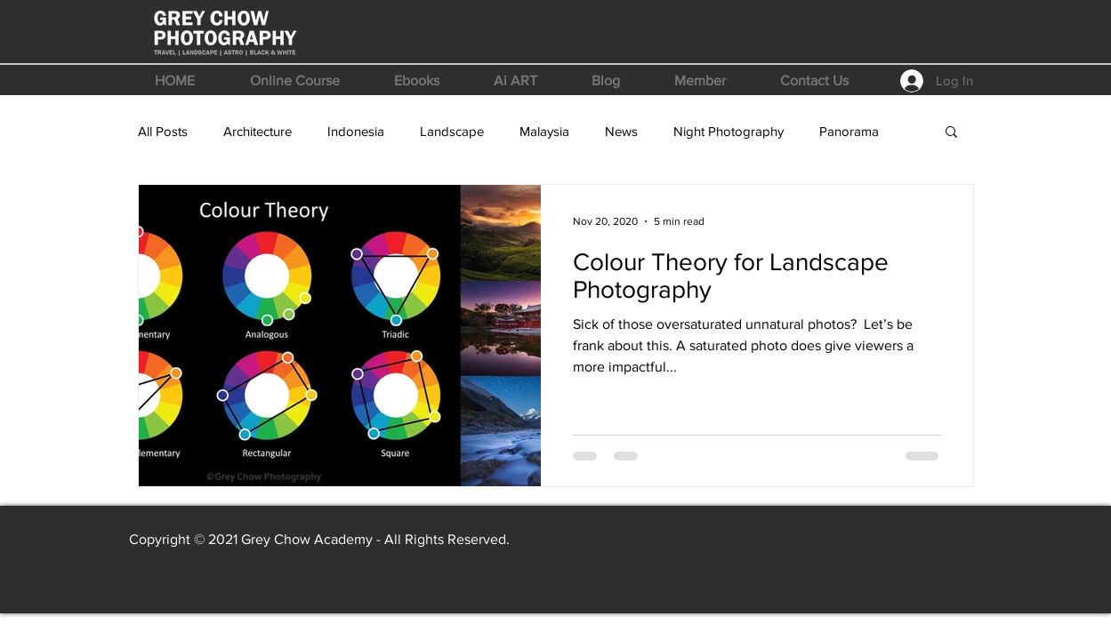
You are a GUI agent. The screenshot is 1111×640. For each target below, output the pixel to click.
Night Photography (728, 131)
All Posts (163, 131)
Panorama (849, 131)
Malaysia (544, 131)
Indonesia (355, 131)
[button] (294, 80)
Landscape (452, 131)
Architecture (257, 131)
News (621, 131)
